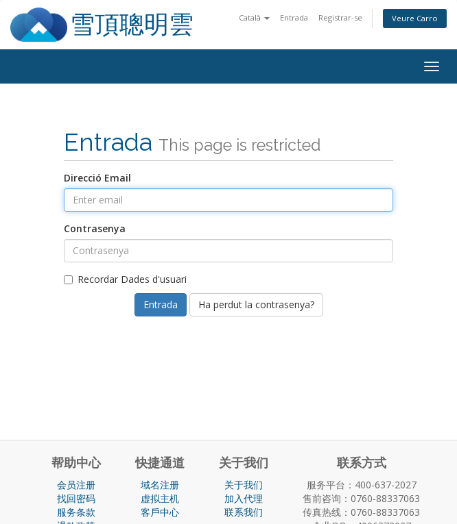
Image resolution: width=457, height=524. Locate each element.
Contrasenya (95, 228)
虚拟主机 (160, 498)
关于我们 (243, 484)
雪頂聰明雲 (132, 24)
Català (254, 17)
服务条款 (76, 512)
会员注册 (76, 484)
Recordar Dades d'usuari (125, 279)
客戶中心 (160, 512)
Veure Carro (415, 18)
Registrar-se (340, 17)
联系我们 (243, 512)
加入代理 (243, 498)
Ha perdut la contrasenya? (256, 304)
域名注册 (160, 484)
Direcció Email (97, 177)
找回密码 (76, 498)
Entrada (294, 17)
